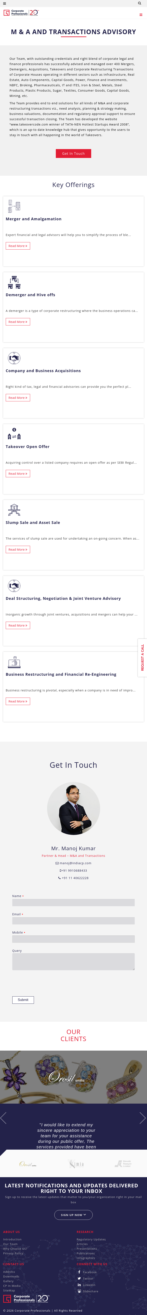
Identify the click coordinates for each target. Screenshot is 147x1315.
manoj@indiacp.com (74, 863)
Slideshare (87, 1291)
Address (9, 1272)
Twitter (85, 1278)
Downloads (11, 1276)
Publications (86, 1253)
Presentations (87, 1249)
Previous (3, 1118)
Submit (23, 1000)
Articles (82, 1244)
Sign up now (73, 1215)
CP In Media (12, 1286)
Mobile (73, 936)
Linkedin (86, 1285)
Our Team (10, 1244)
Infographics (86, 1258)
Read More (17, 246)
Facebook (87, 1272)
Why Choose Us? (15, 1249)
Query (73, 959)
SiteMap (9, 1290)
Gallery (8, 1281)
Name (73, 900)
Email (73, 918)
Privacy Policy (13, 1253)
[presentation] (44, 984)
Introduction (12, 1239)
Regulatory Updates (91, 1239)
